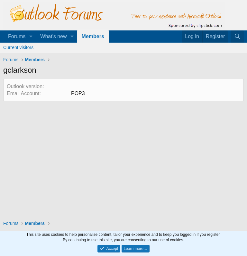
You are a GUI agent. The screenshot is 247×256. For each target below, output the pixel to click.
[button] (30, 36)
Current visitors (18, 47)
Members (93, 36)
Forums (16, 36)
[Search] (237, 36)
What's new (53, 36)
